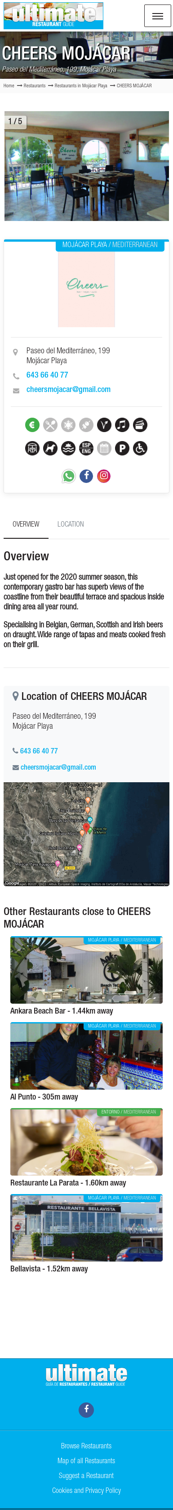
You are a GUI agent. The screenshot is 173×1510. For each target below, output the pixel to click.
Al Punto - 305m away (44, 1098)
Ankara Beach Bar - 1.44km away (61, 1012)
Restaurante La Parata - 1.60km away (68, 1184)
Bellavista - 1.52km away (49, 1270)
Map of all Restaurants (86, 1461)
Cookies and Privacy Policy (86, 1491)
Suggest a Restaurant (86, 1476)
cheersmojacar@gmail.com (69, 390)
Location (71, 525)
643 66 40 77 (47, 376)
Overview (26, 525)
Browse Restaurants (86, 1447)
